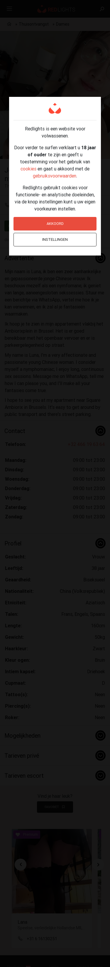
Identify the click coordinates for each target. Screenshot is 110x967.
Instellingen (55, 239)
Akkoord (55, 223)
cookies (28, 169)
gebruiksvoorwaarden (54, 176)
